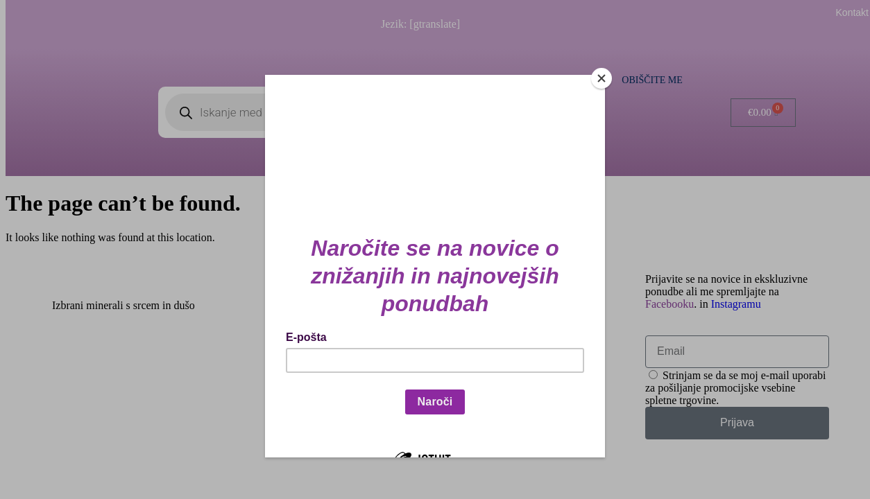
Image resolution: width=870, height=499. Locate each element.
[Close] (601, 78)
